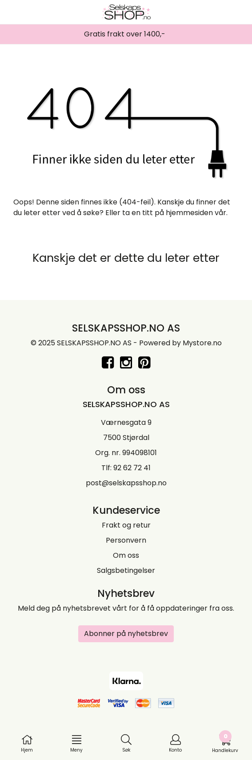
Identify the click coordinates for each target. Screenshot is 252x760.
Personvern (126, 540)
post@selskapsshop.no (126, 483)
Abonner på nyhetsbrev (126, 633)
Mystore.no (202, 343)
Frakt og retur (126, 525)
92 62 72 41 (132, 468)
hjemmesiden (189, 213)
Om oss (126, 555)
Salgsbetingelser (126, 570)
